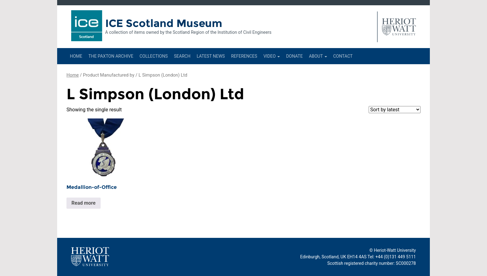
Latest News (211, 56)
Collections (153, 56)
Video (271, 56)
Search (182, 56)
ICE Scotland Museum (163, 23)
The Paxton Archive (111, 56)
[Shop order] (395, 109)
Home (76, 56)
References (244, 56)
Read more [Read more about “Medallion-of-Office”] (83, 203)
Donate (294, 56)
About (318, 56)
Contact (343, 56)
